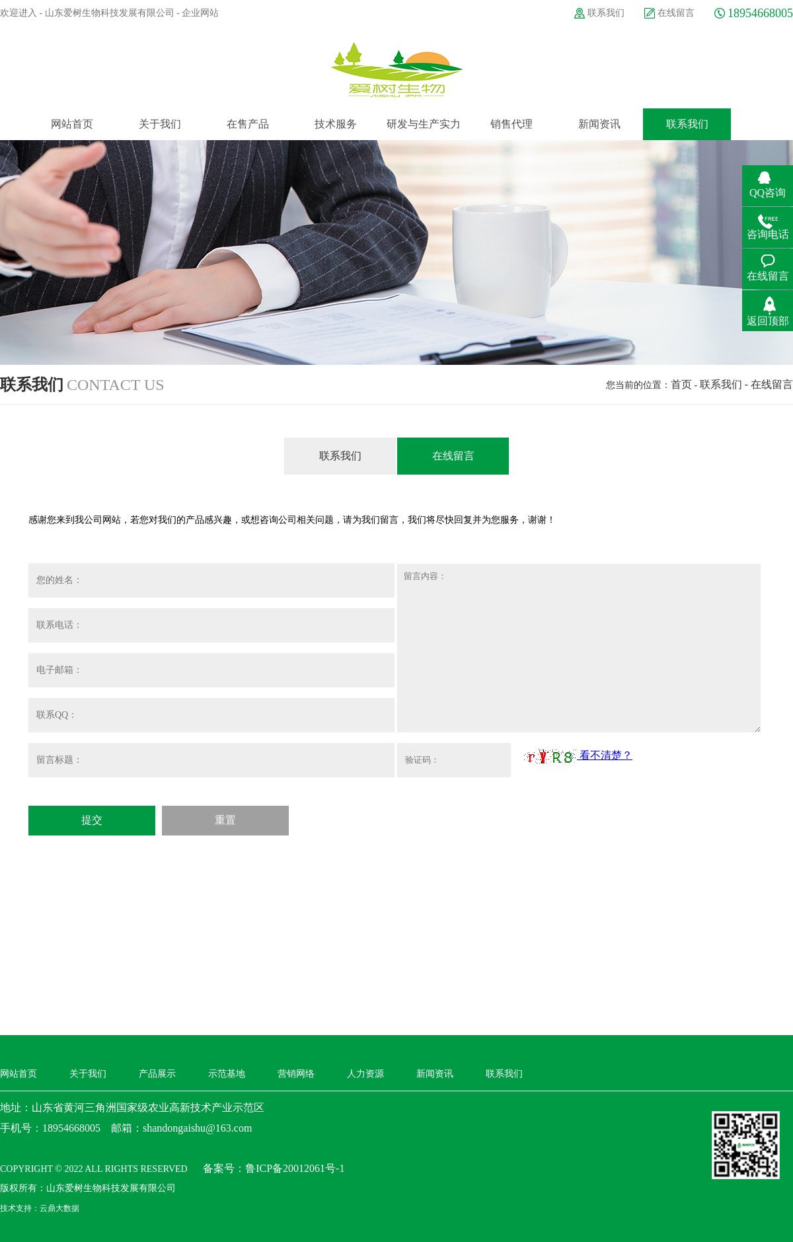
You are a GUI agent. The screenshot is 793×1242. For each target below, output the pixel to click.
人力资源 (365, 1074)
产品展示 (157, 1074)
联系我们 (605, 13)
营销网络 (296, 1074)
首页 (681, 384)
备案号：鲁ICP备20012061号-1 (273, 1168)
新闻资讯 (434, 1074)
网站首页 (18, 1074)
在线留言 (676, 13)
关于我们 (87, 1074)
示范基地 (226, 1074)
